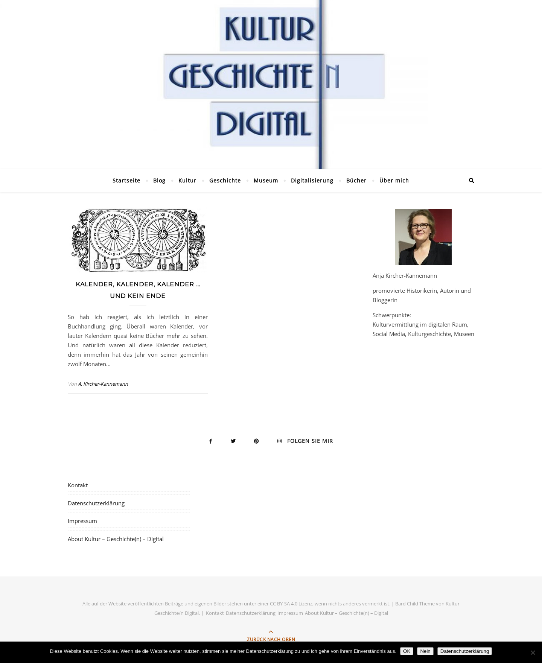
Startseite (126, 180)
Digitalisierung (312, 180)
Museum (266, 180)
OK (406, 651)
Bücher (356, 180)
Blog (159, 180)
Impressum (82, 521)
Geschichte (225, 180)
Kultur (187, 180)
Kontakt (78, 485)
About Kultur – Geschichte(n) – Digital (116, 539)
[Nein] (532, 652)
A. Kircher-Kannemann (103, 383)
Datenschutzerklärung (96, 503)
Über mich (394, 180)
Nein (425, 651)
